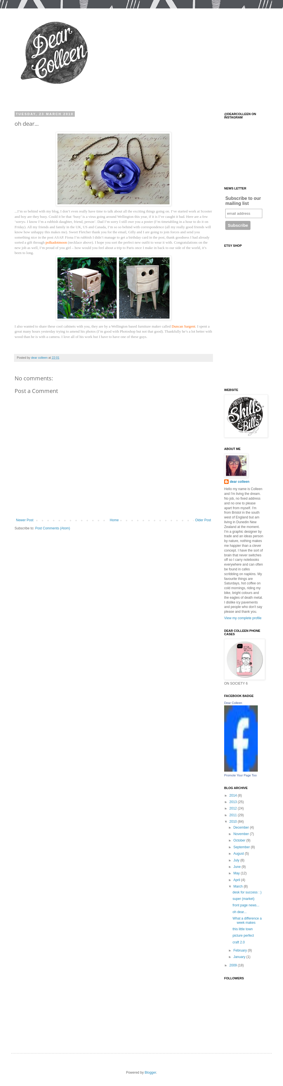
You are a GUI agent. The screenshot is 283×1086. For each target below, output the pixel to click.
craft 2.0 (239, 942)
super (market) (243, 899)
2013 (233, 802)
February (240, 950)
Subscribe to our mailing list (243, 201)
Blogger (150, 1072)
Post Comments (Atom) (52, 528)
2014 (233, 795)
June (237, 867)
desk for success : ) (247, 892)
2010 (233, 822)
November (241, 834)
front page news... (246, 905)
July (236, 860)
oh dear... (240, 912)
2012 (233, 808)
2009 (233, 965)
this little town (243, 929)
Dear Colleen (233, 703)
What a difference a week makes (247, 920)
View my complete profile (242, 618)
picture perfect (243, 936)
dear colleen (239, 482)
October (239, 840)
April (237, 880)
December (241, 827)
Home (114, 520)
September (242, 847)
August (239, 854)
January (239, 957)
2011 (233, 815)
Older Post (203, 520)
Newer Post (24, 520)
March (238, 886)
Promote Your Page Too (240, 775)
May (237, 873)
